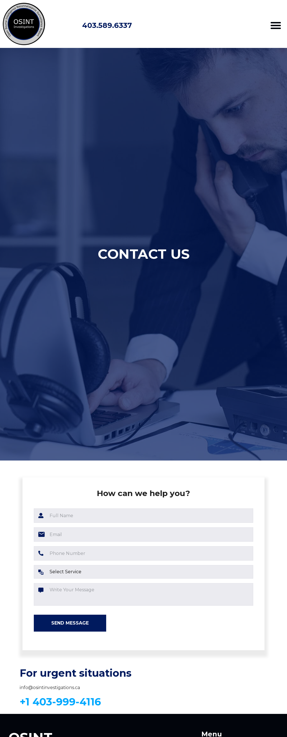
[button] (275, 25)
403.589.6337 (107, 25)
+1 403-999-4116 (60, 702)
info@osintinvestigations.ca (50, 687)
